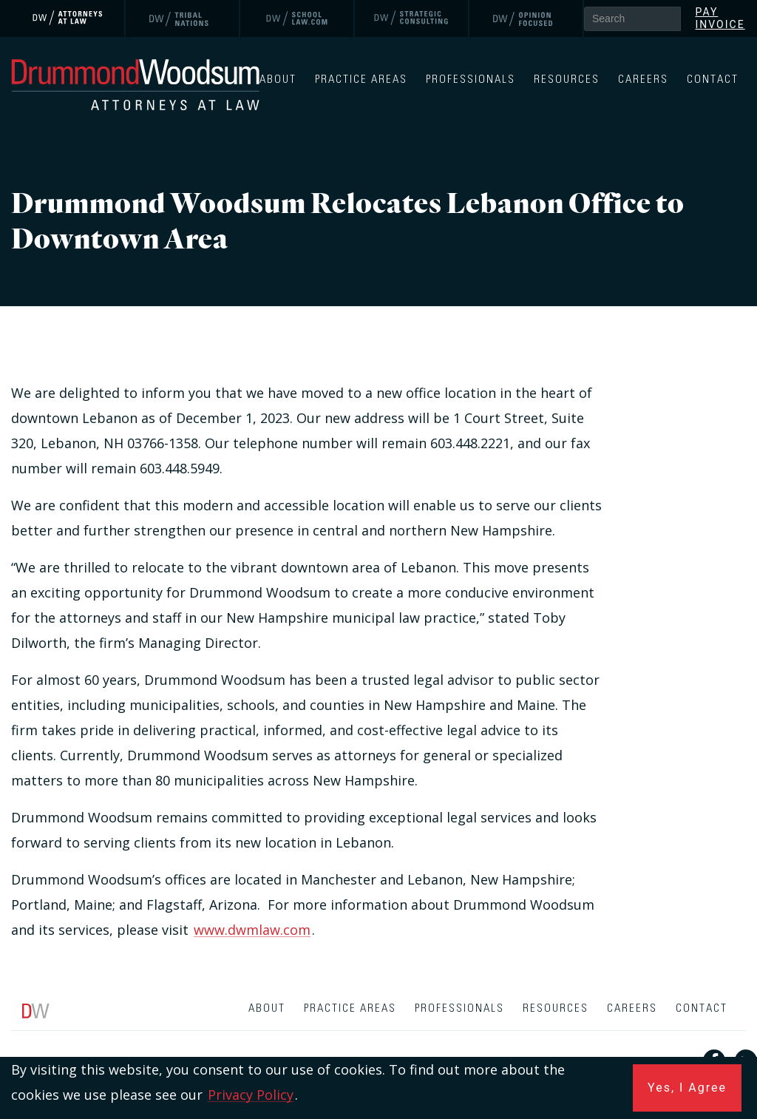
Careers (643, 79)
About (277, 79)
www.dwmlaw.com (252, 930)
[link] (68, 18)
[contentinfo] (378, 1055)
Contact (713, 79)
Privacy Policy (250, 1094)
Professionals (470, 79)
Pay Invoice (720, 18)
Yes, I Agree (687, 1088)
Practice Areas (361, 79)
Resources (567, 79)
